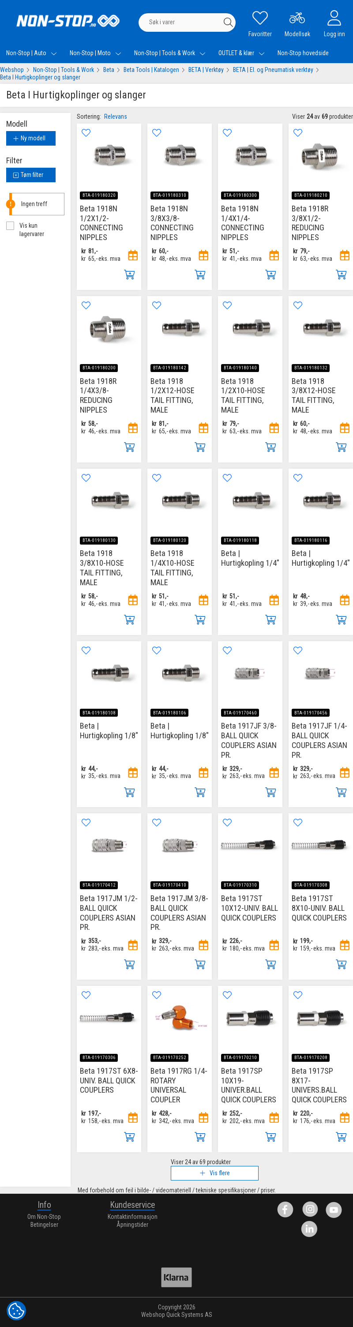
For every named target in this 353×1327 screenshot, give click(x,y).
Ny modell (29, 138)
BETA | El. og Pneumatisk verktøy (273, 69)
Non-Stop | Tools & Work (63, 69)
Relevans (115, 116)
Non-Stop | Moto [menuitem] (95, 52)
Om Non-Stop (44, 1216)
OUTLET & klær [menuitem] (241, 52)
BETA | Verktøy (206, 69)
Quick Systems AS (189, 1314)
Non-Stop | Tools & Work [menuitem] (170, 52)
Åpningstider (132, 1224)
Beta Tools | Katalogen (151, 69)
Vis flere (214, 1173)
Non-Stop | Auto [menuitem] (31, 52)
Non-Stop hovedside (303, 52)
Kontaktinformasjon (133, 1216)
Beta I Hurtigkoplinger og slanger (40, 77)
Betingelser (44, 1224)
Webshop (12, 69)
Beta (108, 69)
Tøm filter (28, 174)
